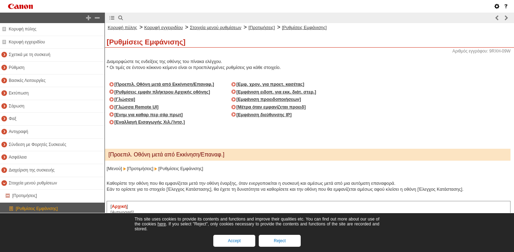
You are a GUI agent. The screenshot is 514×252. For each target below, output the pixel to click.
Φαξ (12, 118)
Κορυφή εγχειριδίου (27, 42)
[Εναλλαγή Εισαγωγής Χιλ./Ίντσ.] (149, 122)
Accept (234, 240)
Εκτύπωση (19, 93)
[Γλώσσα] (124, 99)
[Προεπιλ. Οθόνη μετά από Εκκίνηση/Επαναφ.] (164, 84)
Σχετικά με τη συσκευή (29, 54)
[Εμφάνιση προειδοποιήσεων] (268, 99)
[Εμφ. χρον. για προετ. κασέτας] (270, 84)
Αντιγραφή (18, 131)
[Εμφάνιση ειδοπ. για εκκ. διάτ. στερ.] (276, 91)
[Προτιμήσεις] (24, 195)
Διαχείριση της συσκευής (32, 170)
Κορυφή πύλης (22, 29)
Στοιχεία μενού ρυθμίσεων (33, 183)
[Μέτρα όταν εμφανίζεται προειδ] (271, 107)
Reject (280, 240)
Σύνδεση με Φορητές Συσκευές (37, 144)
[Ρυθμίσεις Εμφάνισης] (37, 208)
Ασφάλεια (18, 157)
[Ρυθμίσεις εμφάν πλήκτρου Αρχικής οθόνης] (162, 91)
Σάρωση (16, 106)
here (161, 224)
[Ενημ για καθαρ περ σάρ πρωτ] (148, 114)
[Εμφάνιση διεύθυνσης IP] (264, 114)
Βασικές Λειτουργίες (27, 80)
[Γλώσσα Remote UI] (136, 107)
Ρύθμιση (16, 67)
